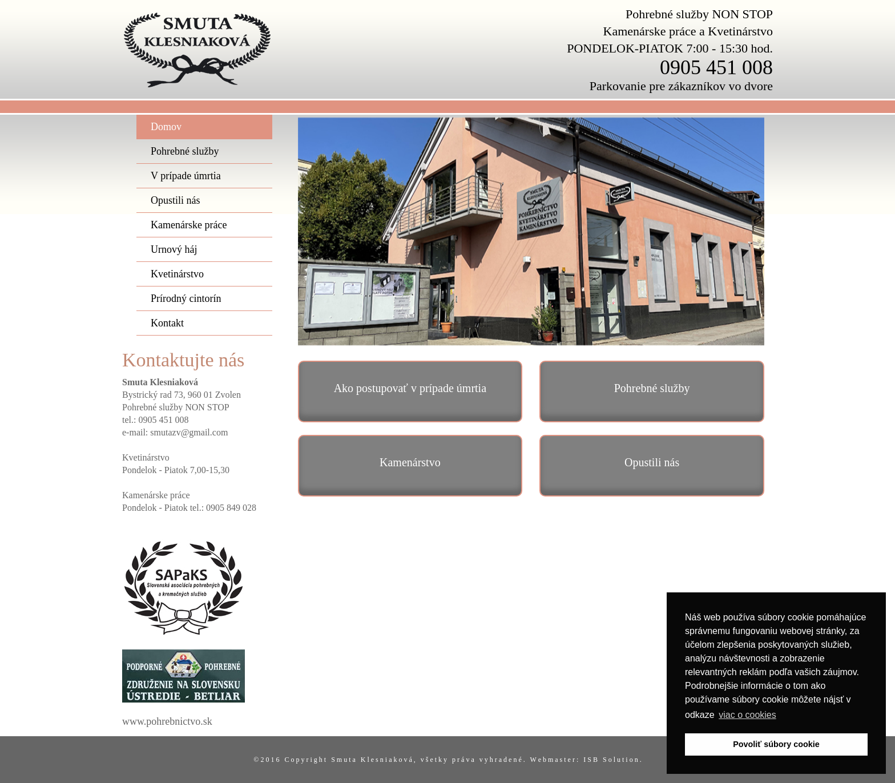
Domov (166, 126)
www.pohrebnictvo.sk (167, 721)
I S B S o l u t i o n (611, 760)
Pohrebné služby (185, 151)
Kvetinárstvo (177, 274)
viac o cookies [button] (747, 715)
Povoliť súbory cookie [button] (776, 744)
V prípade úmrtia (186, 175)
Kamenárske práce (189, 225)
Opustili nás (175, 200)
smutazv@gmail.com (189, 432)
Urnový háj (174, 249)
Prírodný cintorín (186, 298)
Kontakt (167, 323)
